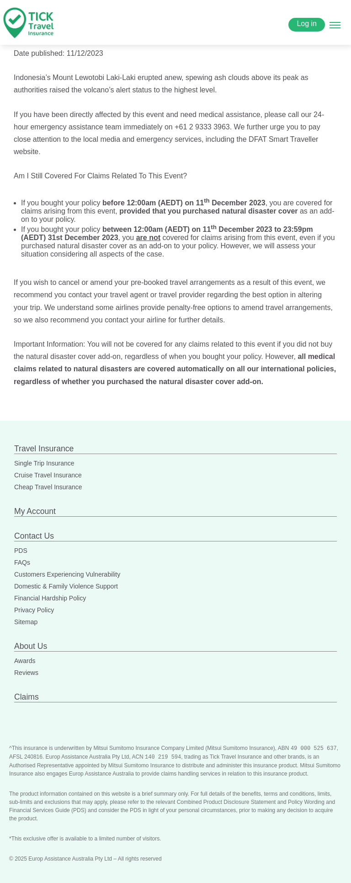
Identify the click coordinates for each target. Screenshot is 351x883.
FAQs (22, 562)
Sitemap (25, 622)
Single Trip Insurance (44, 463)
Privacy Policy (34, 610)
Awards (24, 660)
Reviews (26, 672)
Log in (307, 23)
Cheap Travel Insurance (48, 487)
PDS (20, 550)
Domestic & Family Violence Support (66, 586)
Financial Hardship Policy (50, 598)
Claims (26, 696)
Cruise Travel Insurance (48, 475)
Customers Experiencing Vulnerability (67, 574)
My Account (35, 511)
